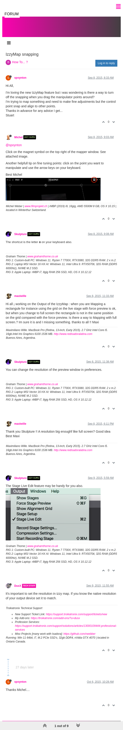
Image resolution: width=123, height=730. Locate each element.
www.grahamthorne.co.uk (42, 256)
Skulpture (20, 234)
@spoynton (14, 145)
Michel (18, 137)
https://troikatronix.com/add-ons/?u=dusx (55, 618)
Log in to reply (106, 63)
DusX (17, 585)
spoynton (20, 77)
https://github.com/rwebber (79, 633)
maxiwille (20, 296)
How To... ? (20, 62)
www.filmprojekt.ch (36, 206)
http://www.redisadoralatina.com (73, 334)
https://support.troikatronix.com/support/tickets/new (76, 614)
